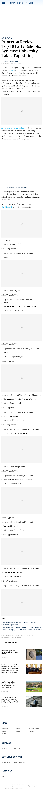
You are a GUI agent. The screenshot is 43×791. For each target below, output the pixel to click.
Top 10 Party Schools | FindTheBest (14, 187)
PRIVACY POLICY (6, 762)
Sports (4, 731)
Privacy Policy (20, 788)
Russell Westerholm (11, 61)
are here (11, 70)
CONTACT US (17, 748)
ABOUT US (4, 748)
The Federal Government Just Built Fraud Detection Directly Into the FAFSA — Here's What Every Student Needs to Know (10, 700)
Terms (30, 787)
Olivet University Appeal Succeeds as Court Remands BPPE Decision (9, 652)
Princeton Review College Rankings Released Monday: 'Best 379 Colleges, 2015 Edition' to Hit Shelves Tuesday (21, 628)
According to (14, 128)
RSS (3, 776)
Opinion (4, 734)
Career (18, 731)
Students (6, 38)
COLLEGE (31, 731)
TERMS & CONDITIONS (19, 762)
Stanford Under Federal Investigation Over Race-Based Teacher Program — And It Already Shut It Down (10, 684)
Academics (5, 728)
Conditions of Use (9, 788)
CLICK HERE (6, 207)
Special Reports (34, 728)
